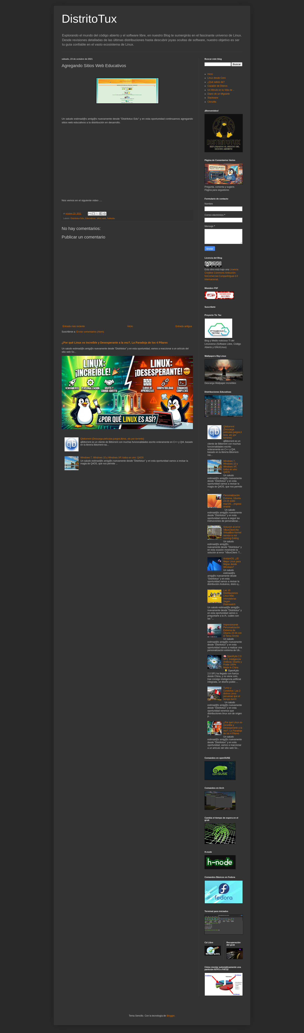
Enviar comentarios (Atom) (90, 331)
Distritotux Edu (77, 218)
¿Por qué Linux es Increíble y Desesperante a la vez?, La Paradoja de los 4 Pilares (115, 342)
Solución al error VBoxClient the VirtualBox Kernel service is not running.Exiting (232, 533)
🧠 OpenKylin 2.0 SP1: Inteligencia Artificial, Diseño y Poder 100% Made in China (232, 662)
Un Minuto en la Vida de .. (220, 90)
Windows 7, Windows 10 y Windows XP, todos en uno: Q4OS (112, 457)
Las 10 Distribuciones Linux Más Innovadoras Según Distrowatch (230, 597)
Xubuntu (111, 218)
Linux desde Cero (216, 78)
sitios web (101, 218)
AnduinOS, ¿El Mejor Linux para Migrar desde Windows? (232, 562)
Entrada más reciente (74, 326)
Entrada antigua (183, 326)
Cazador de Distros (217, 86)
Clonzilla (211, 101)
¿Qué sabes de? (216, 82)
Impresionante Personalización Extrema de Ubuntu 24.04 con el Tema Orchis (232, 630)
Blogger (170, 1015)
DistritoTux (89, 18)
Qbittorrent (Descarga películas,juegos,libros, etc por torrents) (112, 438)
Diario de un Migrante (218, 93)
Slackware (212, 97)
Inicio (130, 326)
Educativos (90, 218)
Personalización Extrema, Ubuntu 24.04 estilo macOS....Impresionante (232, 501)
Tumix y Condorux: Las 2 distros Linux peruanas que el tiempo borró (231, 693)
